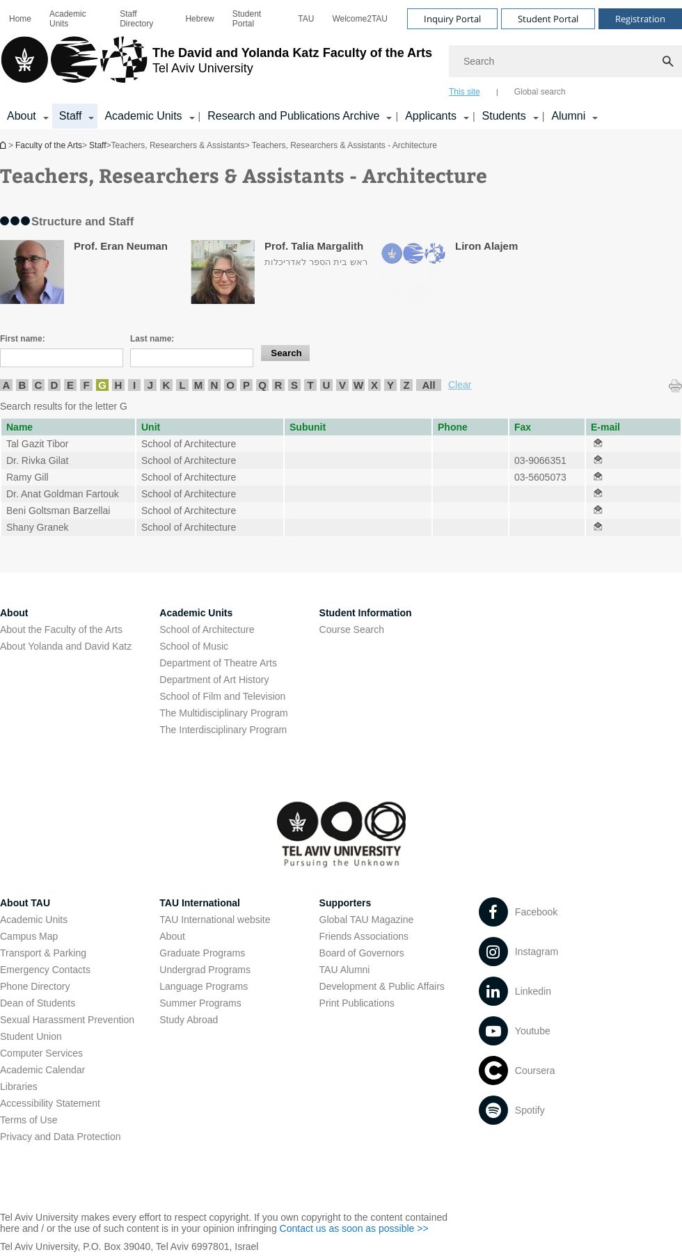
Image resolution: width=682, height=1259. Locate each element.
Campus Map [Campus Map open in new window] (29, 936)
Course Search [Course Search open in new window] (351, 629)
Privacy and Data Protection (60, 1136)
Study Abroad (188, 1019)
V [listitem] (342, 385)
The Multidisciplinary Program (223, 713)
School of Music (193, 646)
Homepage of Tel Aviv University (4, 145)
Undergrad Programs (205, 969)
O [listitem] (230, 385)
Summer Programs (200, 1003)
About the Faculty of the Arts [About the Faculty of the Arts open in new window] (61, 629)
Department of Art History (214, 679)
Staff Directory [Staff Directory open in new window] (136, 19)
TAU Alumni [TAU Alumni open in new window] (344, 969)
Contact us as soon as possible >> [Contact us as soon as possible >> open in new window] (354, 1228)
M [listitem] (198, 385)
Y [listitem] (390, 385)
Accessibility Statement (50, 1103)
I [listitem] (134, 385)
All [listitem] (428, 385)
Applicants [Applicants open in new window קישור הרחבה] (431, 116)
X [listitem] (374, 385)
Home (20, 19)
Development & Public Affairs (382, 986)
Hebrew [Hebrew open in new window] (199, 19)
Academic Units (67, 19)
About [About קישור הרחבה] (21, 116)
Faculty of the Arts (48, 145)
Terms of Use (28, 1119)
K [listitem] (166, 385)
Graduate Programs (202, 953)
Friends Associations (364, 936)
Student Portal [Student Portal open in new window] (246, 19)
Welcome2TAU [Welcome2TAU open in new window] (360, 19)
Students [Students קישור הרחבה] (504, 116)
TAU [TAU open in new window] (306, 19)
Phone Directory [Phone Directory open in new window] (35, 986)
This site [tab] (464, 92)
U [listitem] (327, 385)
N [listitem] (215, 385)
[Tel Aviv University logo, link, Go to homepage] (216, 66)
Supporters (345, 902)
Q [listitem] (262, 385)
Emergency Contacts (45, 969)
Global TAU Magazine (366, 919)
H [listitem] (118, 385)
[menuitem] (20, 19)
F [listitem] (86, 385)
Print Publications (357, 1003)
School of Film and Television (222, 696)
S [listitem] (294, 385)
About (172, 936)
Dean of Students (37, 1003)
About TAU (25, 902)
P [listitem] (246, 385)
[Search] (565, 61)
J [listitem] (150, 385)
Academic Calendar (42, 1069)
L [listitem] (182, 385)
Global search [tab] (540, 92)
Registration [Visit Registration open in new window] (640, 19)
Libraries (19, 1086)
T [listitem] (310, 385)
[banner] (341, 64)
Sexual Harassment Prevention (67, 1019)
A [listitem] (6, 385)
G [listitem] (102, 385)
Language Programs (203, 986)
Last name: (152, 339)
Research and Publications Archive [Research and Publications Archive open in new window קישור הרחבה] (293, 116)
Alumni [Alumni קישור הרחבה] (568, 116)
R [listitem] (279, 385)
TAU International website (214, 919)
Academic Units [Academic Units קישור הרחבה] (143, 116)
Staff (97, 145)
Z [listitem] (406, 385)
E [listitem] (70, 385)
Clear (459, 384)
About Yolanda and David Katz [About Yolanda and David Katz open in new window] (66, 646)
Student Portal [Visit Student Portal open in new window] (548, 19)
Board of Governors (361, 953)
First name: (22, 339)
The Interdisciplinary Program (223, 729)
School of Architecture (206, 629)
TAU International (199, 902)
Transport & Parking (43, 953)
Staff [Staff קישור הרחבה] (70, 116)
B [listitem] (22, 385)
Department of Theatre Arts (218, 662)
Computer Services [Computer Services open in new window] (41, 1053)
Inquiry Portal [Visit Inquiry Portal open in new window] (452, 19)
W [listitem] (358, 385)
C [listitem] (38, 385)
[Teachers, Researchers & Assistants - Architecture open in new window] (598, 443)
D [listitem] (54, 385)
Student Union (31, 1036)
